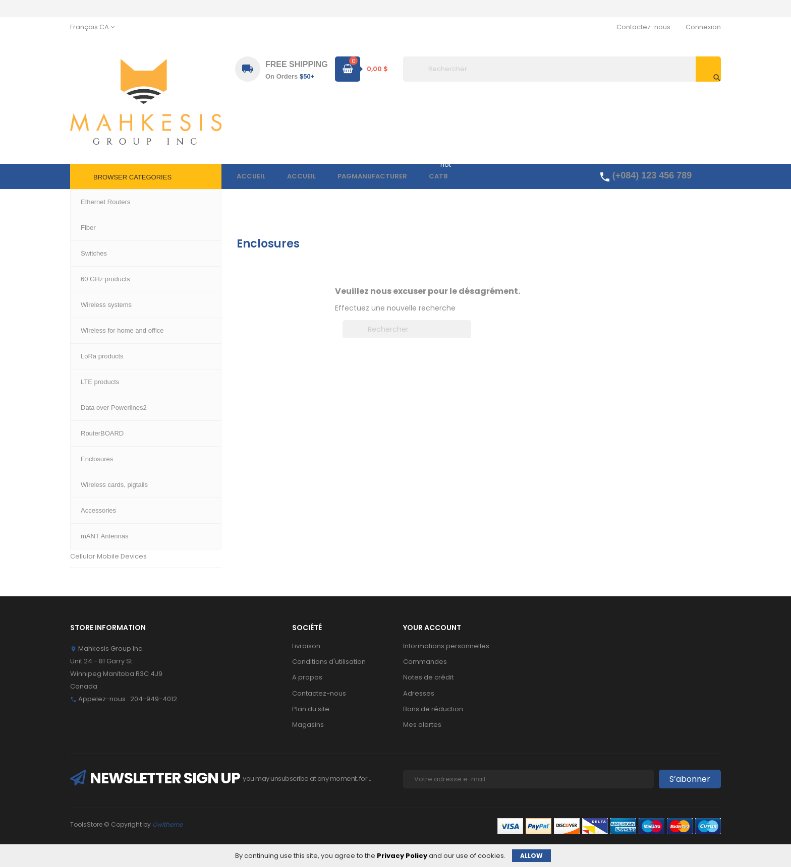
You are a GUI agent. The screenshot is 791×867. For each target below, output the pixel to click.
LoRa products (93, 419)
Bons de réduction (433, 709)
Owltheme (167, 824)
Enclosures (88, 465)
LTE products (90, 374)
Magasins (308, 724)
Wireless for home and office (117, 351)
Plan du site (310, 709)
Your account (432, 628)
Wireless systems (98, 305)
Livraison (306, 646)
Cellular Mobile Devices (108, 556)
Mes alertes (422, 724)
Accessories (90, 511)
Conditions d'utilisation (329, 661)
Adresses (418, 693)
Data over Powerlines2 (107, 396)
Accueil (91, 243)
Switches (84, 282)
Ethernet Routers (97, 260)
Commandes (425, 661)
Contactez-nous (643, 27)
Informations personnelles (446, 646)
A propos (307, 677)
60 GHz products (97, 328)
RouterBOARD (92, 442)
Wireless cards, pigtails (108, 487)
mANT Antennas (96, 533)
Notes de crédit (428, 677)
